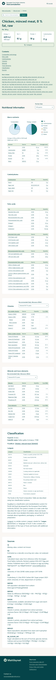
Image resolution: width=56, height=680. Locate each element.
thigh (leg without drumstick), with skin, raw (33, 77)
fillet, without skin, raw (7, 87)
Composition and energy (9, 54)
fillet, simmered (38, 94)
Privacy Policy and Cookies (36, 667)
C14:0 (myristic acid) (13, 240)
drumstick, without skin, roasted (25, 94)
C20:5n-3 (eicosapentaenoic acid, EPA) (18, 283)
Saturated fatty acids (13, 212)
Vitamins (4, 61)
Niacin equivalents (12, 345)
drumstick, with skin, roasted (9, 94)
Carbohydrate (11, 150)
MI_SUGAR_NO (35, 185)
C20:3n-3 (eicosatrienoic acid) (16, 270)
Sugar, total (11, 185)
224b (23, 147)
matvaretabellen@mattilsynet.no (12, 676)
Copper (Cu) (11, 416)
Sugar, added (11, 188)
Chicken (24, 10)
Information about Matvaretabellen (38, 664)
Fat (9, 147)
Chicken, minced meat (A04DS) (26, 444)
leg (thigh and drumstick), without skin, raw (26, 79)
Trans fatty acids (12, 214)
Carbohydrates (6, 59)
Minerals (4, 63)
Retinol (11, 319)
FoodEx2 (10, 504)
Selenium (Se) (11, 414)
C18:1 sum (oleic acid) (13, 256)
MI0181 (24, 150)
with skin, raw (5, 84)
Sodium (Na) (11, 391)
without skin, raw (45, 82)
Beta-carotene (13, 322)
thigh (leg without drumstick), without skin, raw (14, 82)
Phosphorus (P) (12, 400)
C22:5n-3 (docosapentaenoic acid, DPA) (18, 286)
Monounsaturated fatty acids (15, 217)
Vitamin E (10, 328)
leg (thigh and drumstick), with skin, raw (12, 77)
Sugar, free (11, 191)
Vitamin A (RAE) (12, 314)
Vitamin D (10, 325)
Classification (6, 68)
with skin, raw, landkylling (36, 87)
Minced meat (16, 10)
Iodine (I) (10, 419)
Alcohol (10, 158)
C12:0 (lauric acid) (12, 237)
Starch (9, 182)
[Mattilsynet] (12, 660)
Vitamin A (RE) (12, 317)
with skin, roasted (48, 84)
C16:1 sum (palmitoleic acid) (15, 254)
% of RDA (45, 311)
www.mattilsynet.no (39, 566)
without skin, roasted (37, 84)
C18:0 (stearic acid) (13, 245)
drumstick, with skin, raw (8, 79)
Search (23, 15)
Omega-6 (10, 226)
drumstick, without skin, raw (33, 82)
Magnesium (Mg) (12, 397)
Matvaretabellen (13, 4)
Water (9, 161)
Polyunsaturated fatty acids (15, 220)
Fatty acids (5, 57)
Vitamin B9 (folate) (13, 350)
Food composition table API (36, 662)
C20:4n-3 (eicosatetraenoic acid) (16, 278)
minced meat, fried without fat (21, 87)
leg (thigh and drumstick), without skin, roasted (29, 89)
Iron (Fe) (10, 408)
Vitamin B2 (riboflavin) (13, 339)
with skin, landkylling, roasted (9, 89)
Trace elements (6, 65)
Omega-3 (10, 223)
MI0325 (24, 314)
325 (23, 419)
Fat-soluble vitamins (13, 311)
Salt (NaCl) (11, 386)
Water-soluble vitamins (14, 333)
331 (32, 182)
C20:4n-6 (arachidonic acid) (15, 280)
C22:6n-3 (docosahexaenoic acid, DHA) (18, 289)
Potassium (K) (12, 394)
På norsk (50, 4)
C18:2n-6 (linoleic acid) (14, 265)
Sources (4, 70)
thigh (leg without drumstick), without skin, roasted (39, 91)
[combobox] (10, 15)
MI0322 (24, 317)
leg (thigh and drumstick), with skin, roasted (20, 84)
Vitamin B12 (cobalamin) (14, 353)
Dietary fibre (11, 153)
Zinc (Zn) (10, 411)
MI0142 (24, 161)
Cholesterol (11, 228)
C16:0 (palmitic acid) (13, 242)
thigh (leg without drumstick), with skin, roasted (14, 91)
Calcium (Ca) (11, 388)
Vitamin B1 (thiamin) (13, 336)
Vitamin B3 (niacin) (13, 342)
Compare (28, 45)
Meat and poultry (6, 10)
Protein (10, 155)
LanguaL (10, 521)
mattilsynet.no (33, 669)
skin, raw (45, 87)
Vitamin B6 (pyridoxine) (14, 347)
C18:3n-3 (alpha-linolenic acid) (15, 267)
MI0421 (24, 345)
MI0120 (24, 386)
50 (22, 153)
